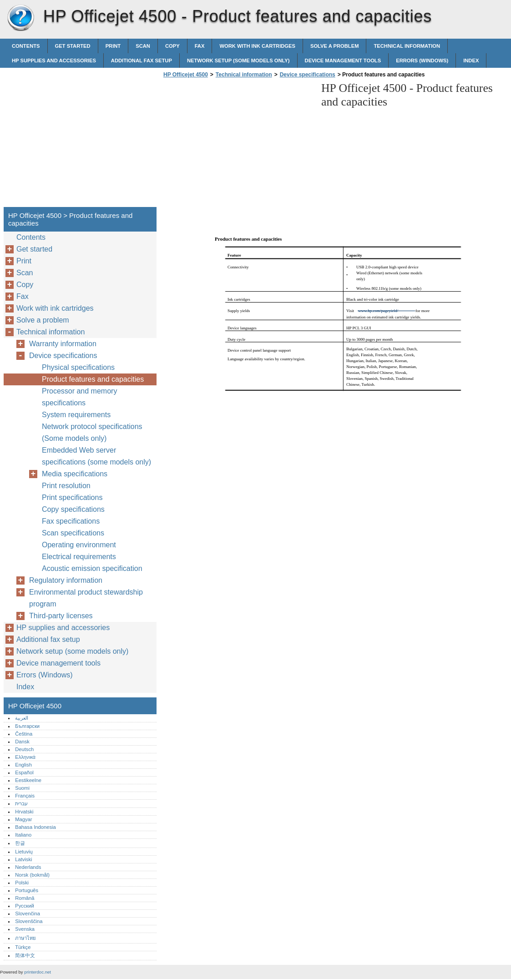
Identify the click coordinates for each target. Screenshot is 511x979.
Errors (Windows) (422, 60)
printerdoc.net (37, 971)
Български (27, 726)
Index (471, 60)
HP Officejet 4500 (20, 18)
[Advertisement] (237, 145)
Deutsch (24, 749)
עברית (21, 803)
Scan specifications (73, 533)
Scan (143, 46)
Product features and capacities (93, 379)
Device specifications (307, 74)
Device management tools (343, 60)
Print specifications (72, 497)
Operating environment (79, 545)
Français (25, 795)
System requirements (76, 415)
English (23, 764)
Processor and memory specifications (79, 397)
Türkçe (22, 947)
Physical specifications (78, 367)
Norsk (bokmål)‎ (32, 875)
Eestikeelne (28, 780)
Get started (73, 46)
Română (24, 898)
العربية (21, 718)
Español (24, 772)
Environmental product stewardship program (86, 598)
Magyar (23, 819)
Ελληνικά (25, 757)
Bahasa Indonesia (35, 827)
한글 (20, 843)
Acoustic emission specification (92, 568)
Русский (24, 905)
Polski (22, 882)
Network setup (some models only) (238, 60)
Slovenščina (28, 921)
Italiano (23, 835)
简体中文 (25, 955)
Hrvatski (24, 811)
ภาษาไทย (25, 938)
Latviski (23, 859)
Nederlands (28, 867)
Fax (200, 46)
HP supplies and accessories (54, 60)
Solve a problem (334, 46)
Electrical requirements (79, 556)
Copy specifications (73, 509)
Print (113, 46)
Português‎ (26, 890)
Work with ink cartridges (257, 46)
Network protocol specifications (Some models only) (92, 432)
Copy (172, 46)
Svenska (25, 929)
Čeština (23, 734)
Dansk (22, 741)
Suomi (22, 788)
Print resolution (66, 486)
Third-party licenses (61, 616)
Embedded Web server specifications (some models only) (96, 456)
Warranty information (62, 344)
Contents (26, 46)
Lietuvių (24, 851)
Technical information (407, 46)
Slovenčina (27, 913)
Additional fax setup (141, 60)
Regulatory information (65, 580)
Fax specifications (71, 521)
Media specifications (74, 474)
